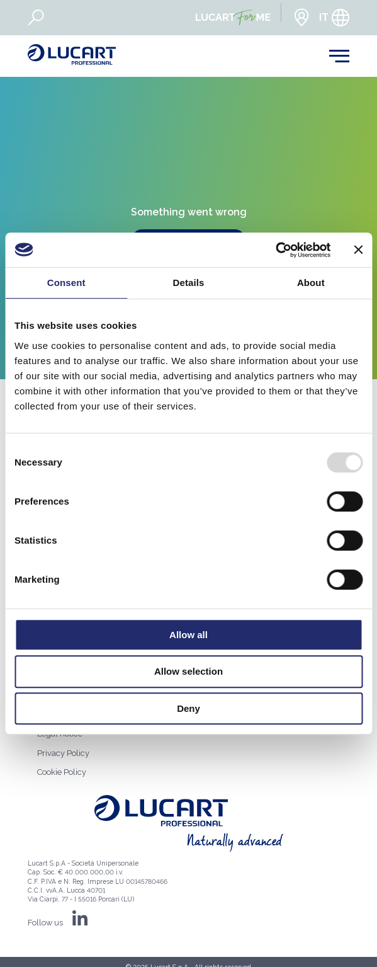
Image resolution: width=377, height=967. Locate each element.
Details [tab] (189, 282)
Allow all (188, 634)
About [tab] (311, 282)
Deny (188, 708)
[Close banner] (358, 249)
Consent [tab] (66, 282)
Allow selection (188, 671)
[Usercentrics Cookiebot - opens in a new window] (275, 250)
